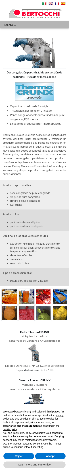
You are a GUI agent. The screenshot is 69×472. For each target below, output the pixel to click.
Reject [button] (18, 456)
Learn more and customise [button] (34, 464)
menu (10, 24)
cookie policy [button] (10, 429)
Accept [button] (50, 456)
